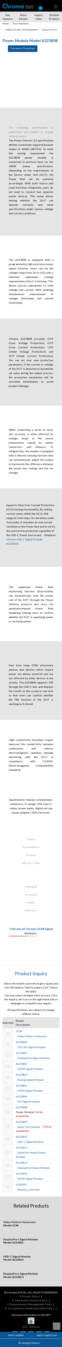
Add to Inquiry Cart (47, 1335)
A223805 (21, 1085)
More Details (23, 17)
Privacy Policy (31, 1296)
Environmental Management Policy (31, 1304)
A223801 (21, 1052)
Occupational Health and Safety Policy (31, 1308)
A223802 (21, 1063)
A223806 (21, 1096)
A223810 (21, 1136)
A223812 (21, 1147)
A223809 (21, 1121)
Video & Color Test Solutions (22, 29)
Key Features (7, 17)
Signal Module (49, 29)
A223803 (21, 1074)
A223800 (21, 1042)
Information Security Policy (31, 1300)
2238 (19, 1031)
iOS (25, 1326)
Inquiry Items (39, 17)
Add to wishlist (16, 1335)
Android (34, 1326)
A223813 (21, 1162)
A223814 (21, 1173)
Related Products (54, 17)
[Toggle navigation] (55, 7)
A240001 (21, 1184)
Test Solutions (21, 23)
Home (5, 23)
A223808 (21, 1107)
